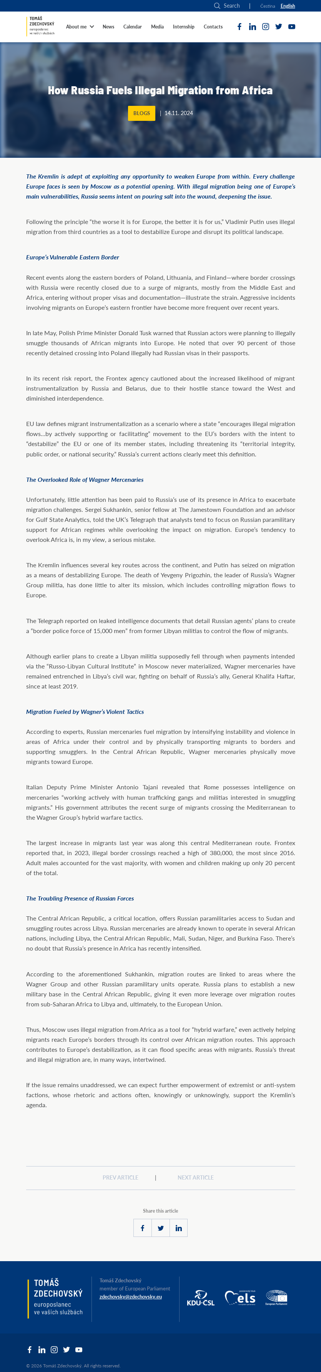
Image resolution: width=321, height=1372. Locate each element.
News (108, 27)
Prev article (120, 1177)
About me (76, 27)
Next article (196, 1177)
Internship (184, 27)
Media (157, 27)
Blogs (141, 113)
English (288, 6)
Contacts (213, 27)
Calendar (132, 27)
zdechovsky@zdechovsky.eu (131, 1296)
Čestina (267, 6)
